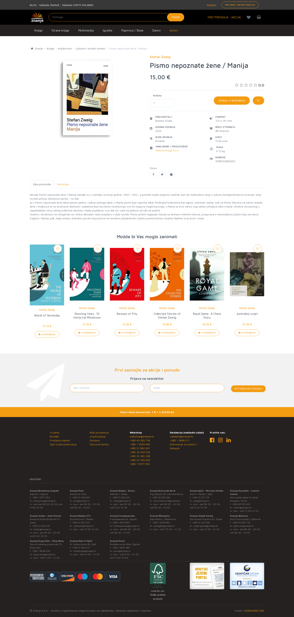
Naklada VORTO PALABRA (77, 5)
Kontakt (54, 436)
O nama (54, 432)
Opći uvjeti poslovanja (63, 444)
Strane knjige (60, 30)
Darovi (156, 30)
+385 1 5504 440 (140, 444)
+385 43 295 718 (140, 440)
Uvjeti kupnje (98, 436)
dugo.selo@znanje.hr (44, 554)
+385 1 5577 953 (140, 464)
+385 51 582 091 (140, 448)
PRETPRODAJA (218, 17)
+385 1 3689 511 (180, 440)
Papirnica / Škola (132, 30)
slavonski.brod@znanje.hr (167, 500)
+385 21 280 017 (81, 547)
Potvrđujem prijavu (248, 388)
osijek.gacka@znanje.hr (205, 525)
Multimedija (86, 30)
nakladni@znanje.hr (181, 436)
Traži (175, 17)
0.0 (249, 85)
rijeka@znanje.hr (122, 500)
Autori (174, 30)
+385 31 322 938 (201, 522)
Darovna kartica (99, 444)
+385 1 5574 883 (121, 522)
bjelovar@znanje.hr (243, 525)
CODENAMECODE (254, 610)
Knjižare (211, 5)
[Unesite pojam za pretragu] (116, 17)
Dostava (95, 440)
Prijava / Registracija (240, 4)
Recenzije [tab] (63, 184)
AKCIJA (236, 17)
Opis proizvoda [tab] (42, 184)
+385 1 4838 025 (41, 551)
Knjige (38, 30)
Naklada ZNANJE (49, 5)
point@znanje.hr (122, 551)
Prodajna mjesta (60, 440)
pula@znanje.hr (81, 500)
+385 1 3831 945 (121, 547)
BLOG (33, 5)
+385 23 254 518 (140, 452)
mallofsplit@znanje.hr (84, 551)
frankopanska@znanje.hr (126, 525)
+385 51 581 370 (81, 522)
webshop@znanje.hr (142, 436)
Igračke (107, 30)
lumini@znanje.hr (242, 507)
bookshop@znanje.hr (44, 500)
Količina (157, 95)
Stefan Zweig (47, 309)
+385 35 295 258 (140, 456)
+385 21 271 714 (200, 497)
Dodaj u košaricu (231, 100)
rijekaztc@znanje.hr (83, 525)
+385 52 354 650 (140, 460)
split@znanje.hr (201, 500)
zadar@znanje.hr (42, 529)
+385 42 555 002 (241, 504)
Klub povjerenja (99, 432)
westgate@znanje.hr (164, 525)
